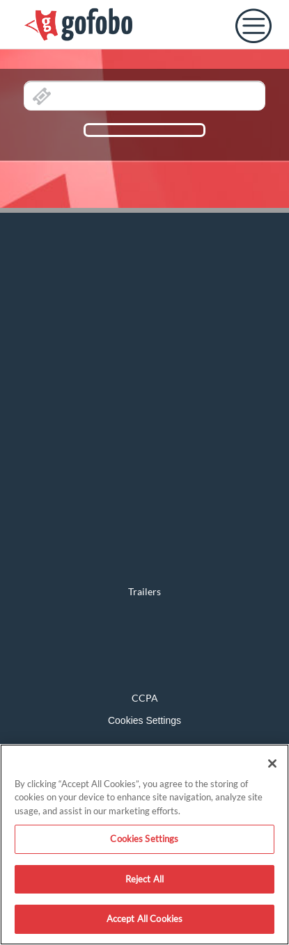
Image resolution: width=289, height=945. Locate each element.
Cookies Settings (144, 720)
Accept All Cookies (144, 918)
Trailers (144, 591)
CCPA (145, 698)
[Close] (272, 763)
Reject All (144, 879)
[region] (144, 844)
